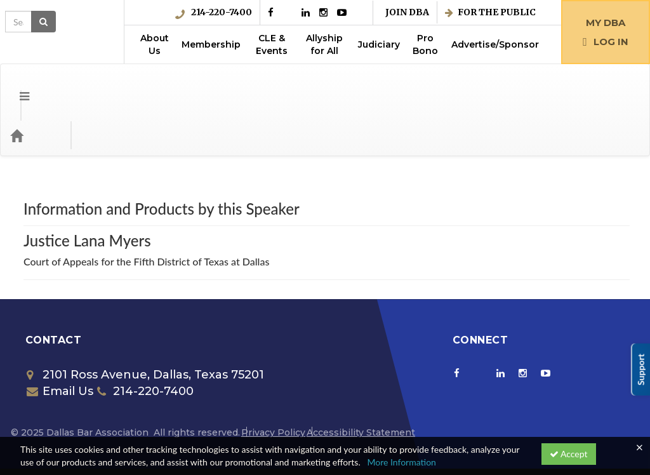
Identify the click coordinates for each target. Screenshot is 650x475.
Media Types (155, 84)
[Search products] (496, 84)
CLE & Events (272, 44)
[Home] (35, 84)
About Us (154, 44)
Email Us (60, 340)
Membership (211, 44)
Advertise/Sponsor (495, 44)
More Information (401, 462)
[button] (15, 84)
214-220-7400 (214, 12)
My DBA (605, 23)
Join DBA (407, 12)
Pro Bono (425, 44)
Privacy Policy (273, 381)
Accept (569, 453)
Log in (605, 42)
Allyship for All (324, 44)
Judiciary (379, 44)
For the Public (490, 12)
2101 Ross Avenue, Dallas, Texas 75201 (145, 324)
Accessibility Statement (361, 381)
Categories (89, 84)
